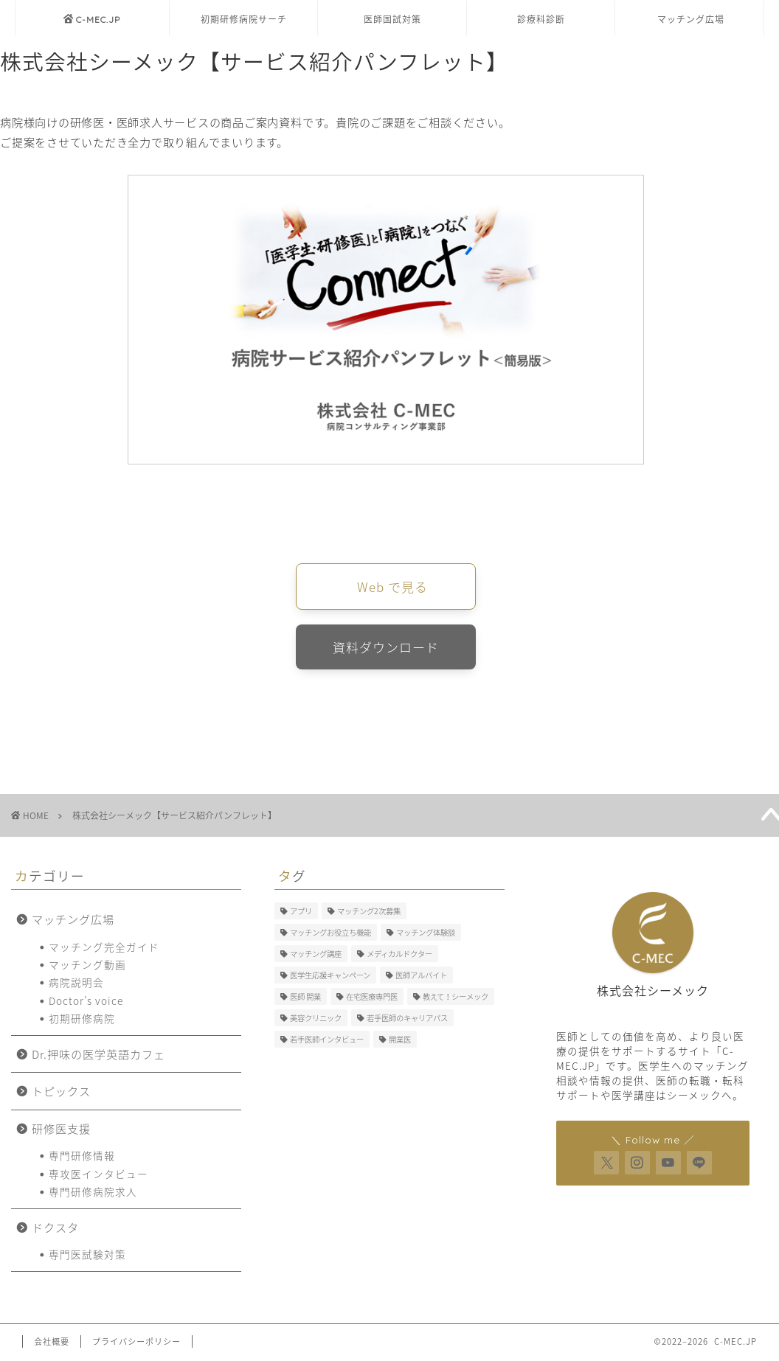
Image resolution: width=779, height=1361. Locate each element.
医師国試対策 (392, 19)
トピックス (61, 1093)
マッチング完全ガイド (104, 948)
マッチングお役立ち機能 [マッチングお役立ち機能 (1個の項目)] (330, 935)
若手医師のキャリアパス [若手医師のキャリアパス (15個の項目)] (407, 1020)
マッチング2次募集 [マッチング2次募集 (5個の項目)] (369, 913)
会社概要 (51, 1343)
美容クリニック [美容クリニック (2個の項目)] (316, 1020)
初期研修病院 (82, 1021)
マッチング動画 (87, 967)
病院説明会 (76, 985)
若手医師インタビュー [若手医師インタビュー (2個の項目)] (327, 1042)
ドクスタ (55, 1229)
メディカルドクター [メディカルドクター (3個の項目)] (399, 956)
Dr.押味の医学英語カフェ (98, 1056)
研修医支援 (61, 1130)
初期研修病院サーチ (244, 19)
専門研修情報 (82, 1158)
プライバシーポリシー (136, 1343)
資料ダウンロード (386, 649)
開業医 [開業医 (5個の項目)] (400, 1042)
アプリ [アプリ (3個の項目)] (301, 913)
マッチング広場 (690, 19)
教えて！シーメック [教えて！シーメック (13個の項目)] (455, 999)
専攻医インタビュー (98, 1176)
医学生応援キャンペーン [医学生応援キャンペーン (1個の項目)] (330, 978)
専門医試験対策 (87, 1257)
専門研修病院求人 (93, 1194)
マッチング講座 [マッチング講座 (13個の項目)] (316, 956)
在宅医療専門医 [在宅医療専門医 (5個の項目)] (372, 999)
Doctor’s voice (86, 1002)
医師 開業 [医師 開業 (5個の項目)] (305, 999)
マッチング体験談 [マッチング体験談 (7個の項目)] (425, 935)
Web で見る (392, 587)
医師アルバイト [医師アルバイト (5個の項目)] (421, 978)
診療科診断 (541, 19)
